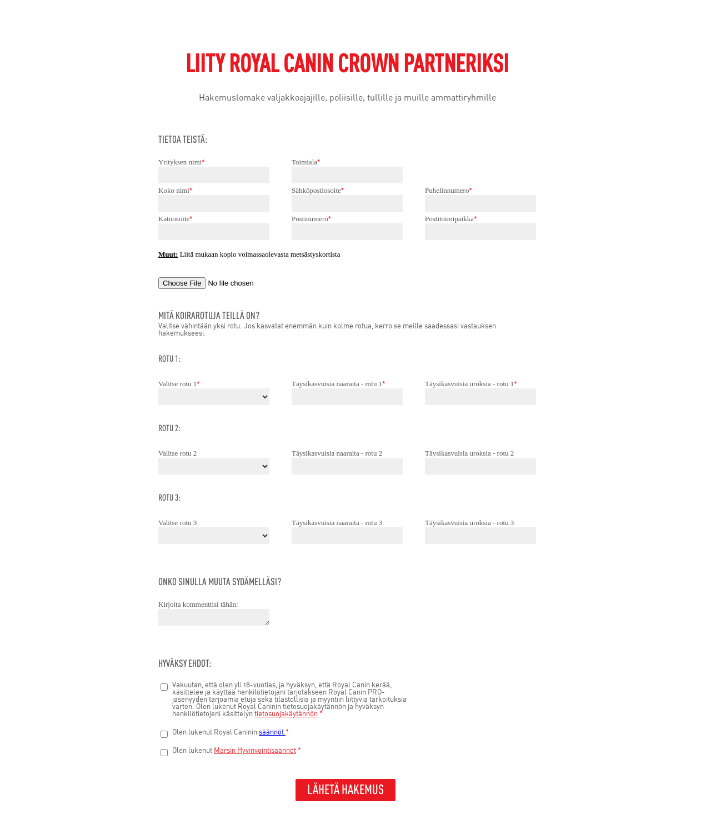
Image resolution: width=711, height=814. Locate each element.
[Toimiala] (347, 175)
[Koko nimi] (213, 203)
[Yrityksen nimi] (213, 175)
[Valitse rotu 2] (213, 466)
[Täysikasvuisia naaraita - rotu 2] (347, 466)
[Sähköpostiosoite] (347, 203)
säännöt (272, 732)
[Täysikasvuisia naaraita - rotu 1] (347, 396)
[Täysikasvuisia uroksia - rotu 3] (480, 535)
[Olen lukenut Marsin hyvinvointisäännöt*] (164, 752)
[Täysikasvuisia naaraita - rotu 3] (347, 535)
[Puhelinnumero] (480, 203)
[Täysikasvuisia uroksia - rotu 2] (480, 466)
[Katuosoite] (213, 231)
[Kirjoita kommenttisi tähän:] (213, 617)
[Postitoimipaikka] (480, 231)
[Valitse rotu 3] (213, 535)
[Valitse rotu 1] (213, 396)
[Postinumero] (347, 231)
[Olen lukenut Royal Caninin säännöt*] (164, 734)
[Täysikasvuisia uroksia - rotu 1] (480, 396)
